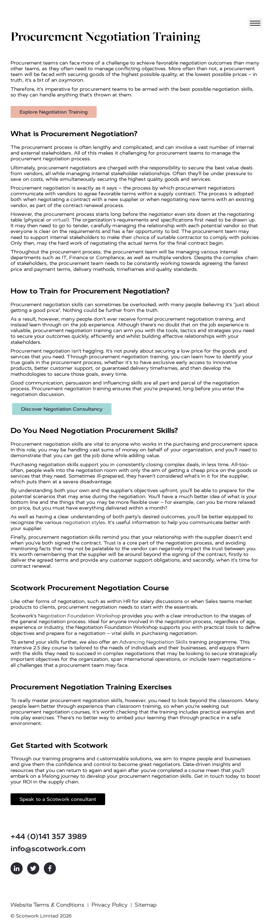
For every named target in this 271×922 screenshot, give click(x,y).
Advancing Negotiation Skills (153, 642)
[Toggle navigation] (255, 23)
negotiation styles (84, 522)
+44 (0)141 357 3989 (49, 836)
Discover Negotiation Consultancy (61, 409)
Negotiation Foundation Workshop (79, 616)
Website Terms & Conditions (47, 905)
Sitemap (145, 905)
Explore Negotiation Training (54, 112)
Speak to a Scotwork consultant (58, 799)
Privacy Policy (109, 905)
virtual (60, 220)
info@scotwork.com (48, 848)
